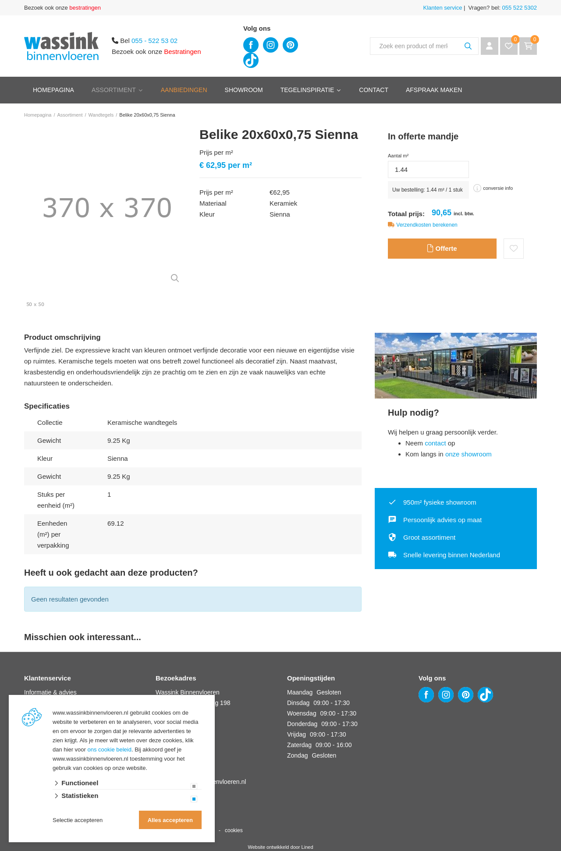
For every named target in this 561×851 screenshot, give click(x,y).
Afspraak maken (434, 89)
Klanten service (442, 7)
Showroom (244, 89)
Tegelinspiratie (307, 89)
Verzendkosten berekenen (426, 225)
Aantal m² (398, 155)
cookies (234, 830)
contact (435, 443)
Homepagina (53, 89)
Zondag (297, 755)
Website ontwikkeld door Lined (280, 847)
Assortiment (114, 89)
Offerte (442, 248)
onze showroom (468, 454)
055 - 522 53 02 (154, 40)
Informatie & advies (50, 692)
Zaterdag (299, 744)
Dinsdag (298, 702)
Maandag (299, 692)
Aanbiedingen (184, 89)
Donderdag (302, 723)
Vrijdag (296, 734)
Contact (373, 89)
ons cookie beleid (109, 749)
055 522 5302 (519, 7)
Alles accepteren (170, 820)
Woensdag (301, 713)
